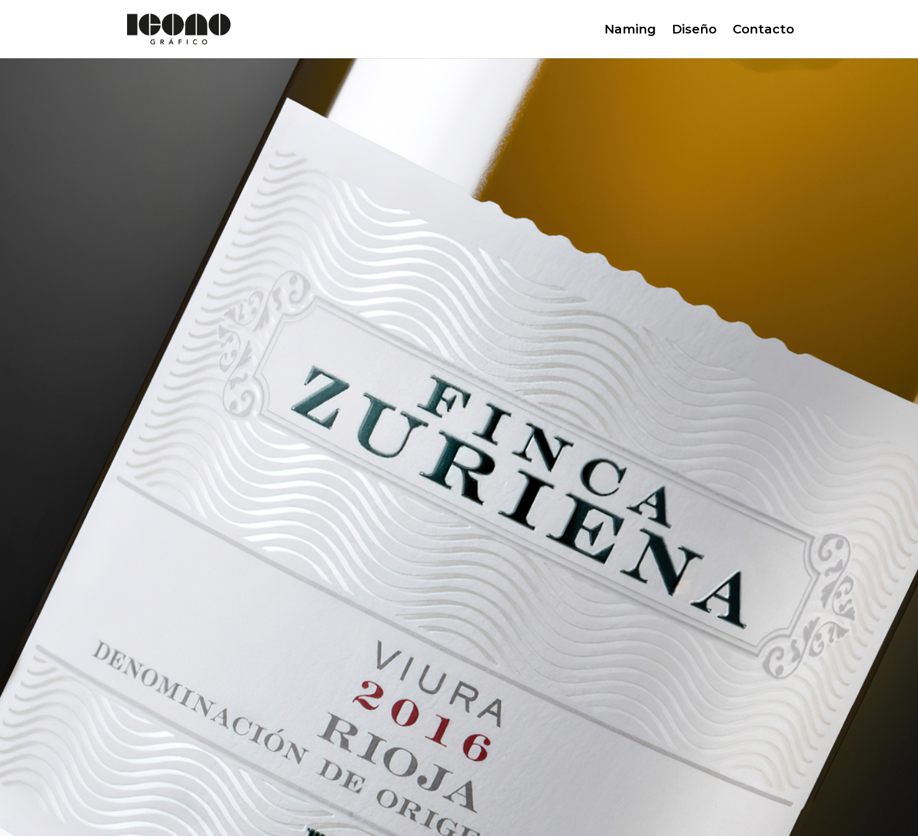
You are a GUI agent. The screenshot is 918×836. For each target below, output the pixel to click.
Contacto (763, 31)
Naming (630, 31)
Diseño (694, 31)
